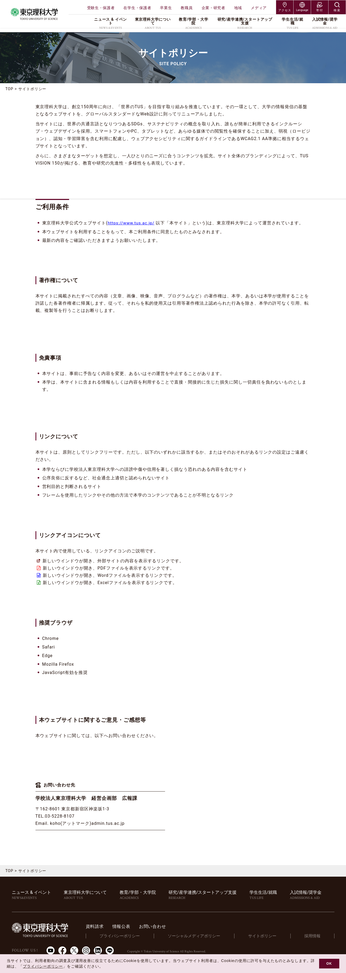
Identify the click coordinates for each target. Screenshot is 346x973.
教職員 (186, 8)
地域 (238, 8)
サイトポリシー (265, 936)
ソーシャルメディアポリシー (199, 936)
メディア (259, 8)
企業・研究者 (213, 8)
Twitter (74, 950)
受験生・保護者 (101, 8)
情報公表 (130, 926)
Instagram (86, 950)
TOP (9, 89)
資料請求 (104, 926)
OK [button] (329, 963)
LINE (110, 950)
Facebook (62, 950)
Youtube (51, 950)
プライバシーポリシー (127, 936)
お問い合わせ (161, 926)
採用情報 (313, 936)
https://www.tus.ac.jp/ (132, 222)
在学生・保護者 (137, 8)
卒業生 (166, 8)
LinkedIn (98, 950)
